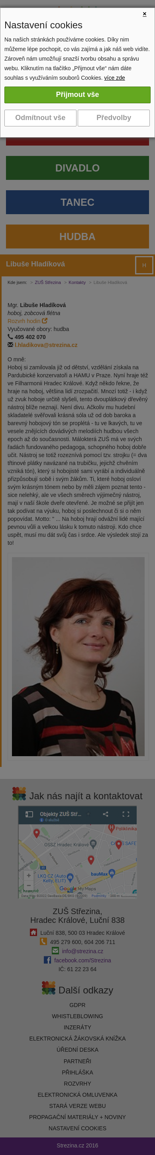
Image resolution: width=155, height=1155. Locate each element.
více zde (114, 78)
